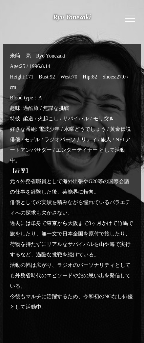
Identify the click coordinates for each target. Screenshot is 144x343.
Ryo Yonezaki (72, 17)
